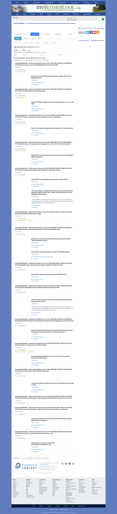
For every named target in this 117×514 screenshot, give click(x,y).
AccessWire (35, 207)
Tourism (97, 14)
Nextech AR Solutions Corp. (39, 82)
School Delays (87, 14)
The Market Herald (37, 205)
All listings (68, 481)
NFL (27, 487)
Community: (42, 479)
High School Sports (30, 497)
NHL (27, 492)
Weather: (28, 479)
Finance (67, 497)
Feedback (49, 505)
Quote (24, 54)
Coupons (94, 492)
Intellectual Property (30, 351)
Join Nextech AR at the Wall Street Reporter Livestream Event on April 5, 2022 (52, 384)
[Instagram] (73, 466)
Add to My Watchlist (42, 52)
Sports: (28, 486)
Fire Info (41, 493)
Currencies (37, 42)
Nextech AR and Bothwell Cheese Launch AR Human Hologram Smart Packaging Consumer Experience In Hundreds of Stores (52, 331)
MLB (27, 489)
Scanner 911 (94, 482)
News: (14, 479)
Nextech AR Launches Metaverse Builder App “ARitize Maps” (49, 179)
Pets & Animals (82, 492)
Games (54, 486)
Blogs (40, 486)
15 (28, 60)
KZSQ (53, 493)
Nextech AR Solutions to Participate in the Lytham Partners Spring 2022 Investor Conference (51, 419)
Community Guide (43, 487)
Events (40, 481)
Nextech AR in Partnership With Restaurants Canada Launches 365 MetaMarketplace (51, 77)
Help (73, 505)
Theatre (54, 482)
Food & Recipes (55, 487)
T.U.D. (93, 489)
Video (93, 486)
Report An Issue (81, 505)
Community (36, 2)
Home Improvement (70, 498)
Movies (54, 481)
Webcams (66, 14)
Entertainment (49, 2)
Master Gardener (69, 501)
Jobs (80, 481)
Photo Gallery (95, 490)
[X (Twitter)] (62, 466)
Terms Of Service (51, 469)
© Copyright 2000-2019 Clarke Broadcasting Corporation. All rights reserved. (58, 512)
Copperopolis (69, 492)
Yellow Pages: (95, 493)
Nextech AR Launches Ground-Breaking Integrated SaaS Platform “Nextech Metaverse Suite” (51, 239)
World (41, 14)
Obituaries (76, 14)
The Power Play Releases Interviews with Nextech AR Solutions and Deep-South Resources (51, 300)
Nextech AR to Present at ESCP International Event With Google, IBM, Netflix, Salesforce (52, 156)
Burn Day (28, 481)
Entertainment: (56, 479)
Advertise (66, 505)
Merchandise (81, 482)
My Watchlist (59, 34)
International (46, 42)
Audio (93, 481)
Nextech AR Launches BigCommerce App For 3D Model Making (50, 252)
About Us (41, 505)
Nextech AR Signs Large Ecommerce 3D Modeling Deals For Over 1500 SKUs (52, 103)
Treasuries (53, 42)
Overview (25, 42)
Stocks (26, 38)
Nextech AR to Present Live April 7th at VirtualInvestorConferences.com (43, 443)
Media (96, 2)
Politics (14, 490)
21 (43, 60)
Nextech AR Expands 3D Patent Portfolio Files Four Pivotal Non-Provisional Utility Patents (50, 357)
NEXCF (36, 47)
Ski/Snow (28, 484)
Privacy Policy (42, 469)
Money (49, 14)
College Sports (29, 495)
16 (31, 60)
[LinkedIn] (69, 466)
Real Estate (75, 2)
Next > (47, 60)
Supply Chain (29, 220)
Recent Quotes (46, 34)
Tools (39, 38)
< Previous (17, 60)
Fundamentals (69, 495)
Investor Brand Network (21, 69)
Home (33, 505)
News (16, 2)
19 (38, 60)
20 (41, 60)
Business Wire (35, 84)
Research (60, 54)
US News (33, 14)
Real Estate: (69, 494)
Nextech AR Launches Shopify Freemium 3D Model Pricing (48, 274)
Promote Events (82, 487)
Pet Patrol (41, 492)
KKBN (53, 495)
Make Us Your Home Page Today (87, 28)
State (24, 14)
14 (26, 60)
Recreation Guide (43, 490)
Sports (26, 2)
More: (93, 479)
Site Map (57, 505)
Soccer (27, 493)
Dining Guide (62, 2)
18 (36, 60)
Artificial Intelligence (22, 71)
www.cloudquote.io (44, 464)
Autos (80, 484)
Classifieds (86, 2)
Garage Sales (82, 490)
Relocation (68, 500)
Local (17, 14)
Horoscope (54, 484)
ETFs (33, 38)
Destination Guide (43, 489)
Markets (18, 38)
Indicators (70, 34)
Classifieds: (82, 479)
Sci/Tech (15, 495)
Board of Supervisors (96, 487)
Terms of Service (54, 509)
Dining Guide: (69, 479)
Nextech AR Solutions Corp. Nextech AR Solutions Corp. (43, 256)
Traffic (57, 14)
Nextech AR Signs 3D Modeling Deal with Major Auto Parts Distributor (52, 128)
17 (33, 60)
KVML (53, 492)
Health (40, 484)
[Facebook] (66, 466)
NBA (27, 490)
